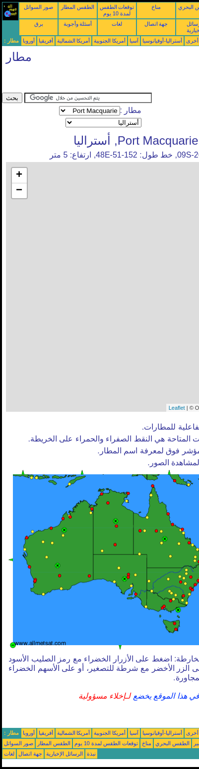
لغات (117, 24)
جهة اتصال (156, 24)
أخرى (192, 41)
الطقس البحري (172, 743)
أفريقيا (46, 41)
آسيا (134, 41)
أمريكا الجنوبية (110, 41)
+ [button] (19, 175)
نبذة (91, 754)
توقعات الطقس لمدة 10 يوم (117, 10)
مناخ (156, 7)
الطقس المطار (77, 7)
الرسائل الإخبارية (64, 754)
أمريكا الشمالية (73, 41)
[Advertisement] (81, 80)
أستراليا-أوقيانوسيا (162, 41)
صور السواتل (38, 7)
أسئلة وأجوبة (78, 24)
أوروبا (29, 41)
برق (38, 24)
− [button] (19, 190)
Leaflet (177, 408)
